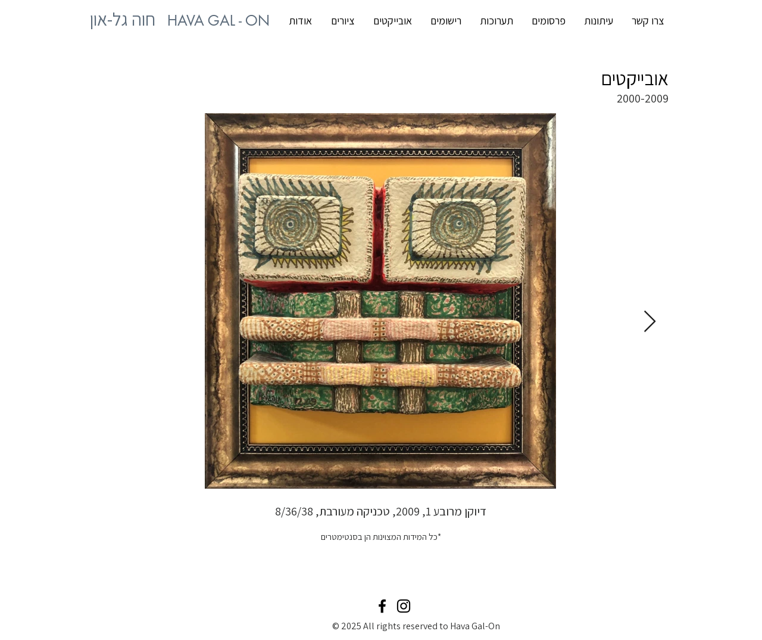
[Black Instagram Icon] (404, 606)
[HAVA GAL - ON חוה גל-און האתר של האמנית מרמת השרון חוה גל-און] (122, 18)
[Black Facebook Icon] (382, 606)
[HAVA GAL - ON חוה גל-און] (218, 21)
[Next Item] (650, 322)
